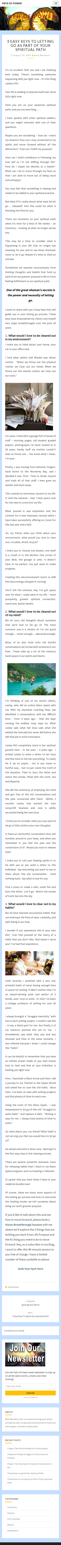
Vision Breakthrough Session (23, 1224)
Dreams (10, 1513)
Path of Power (12, 3)
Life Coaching (13, 1519)
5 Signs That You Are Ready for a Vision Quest (27, 1448)
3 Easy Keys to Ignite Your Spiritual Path (25, 1473)
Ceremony (12, 1507)
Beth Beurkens (42, 55)
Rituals (10, 1524)
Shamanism (13, 1287)
